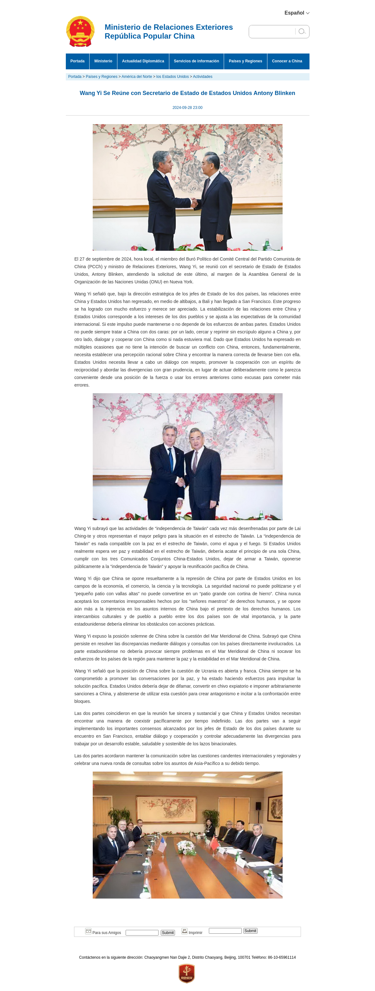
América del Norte (137, 76)
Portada (78, 61)
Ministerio (103, 61)
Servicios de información (196, 61)
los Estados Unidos (172, 76)
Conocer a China (287, 61)
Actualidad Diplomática (143, 61)
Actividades (202, 76)
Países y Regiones (245, 61)
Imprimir (192, 933)
